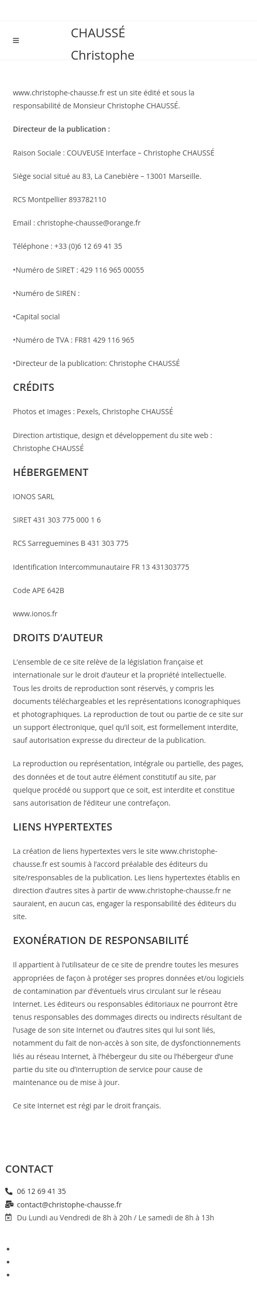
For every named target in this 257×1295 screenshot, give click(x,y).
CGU (23, 1275)
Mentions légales (44, 1249)
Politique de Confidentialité (61, 1262)
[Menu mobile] (16, 40)
